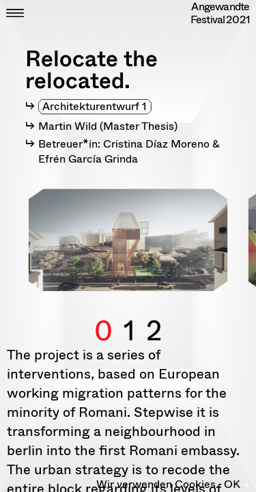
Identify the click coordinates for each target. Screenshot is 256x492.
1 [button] (129, 315)
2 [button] (154, 315)
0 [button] (103, 315)
